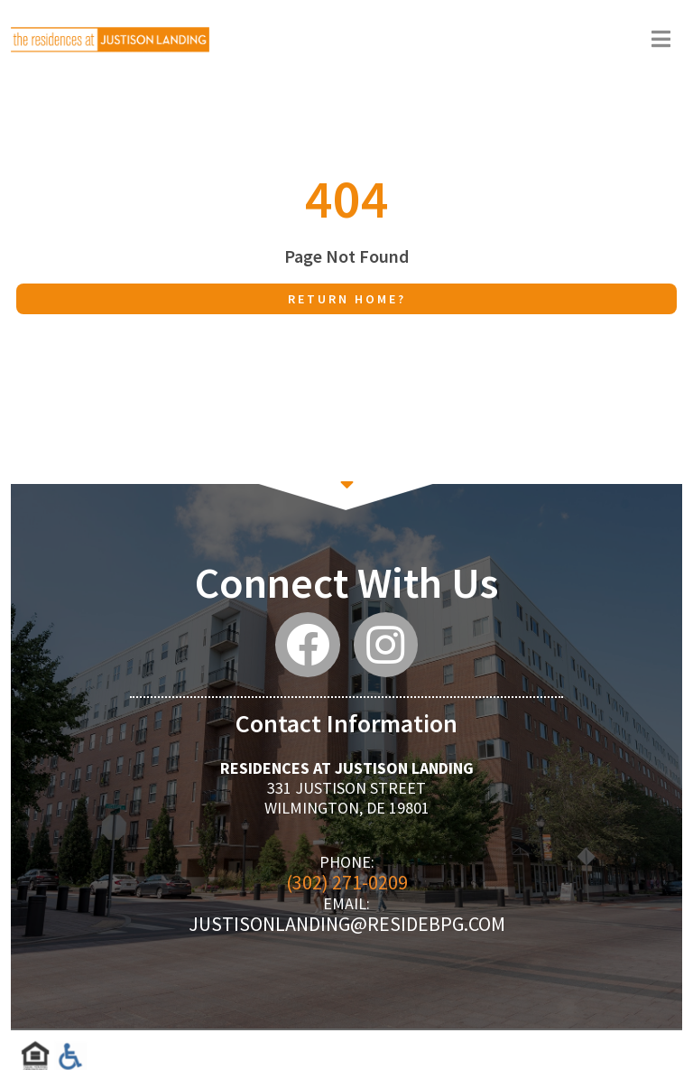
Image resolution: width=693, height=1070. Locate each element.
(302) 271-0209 (347, 882)
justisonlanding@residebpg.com (347, 923)
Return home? (347, 299)
